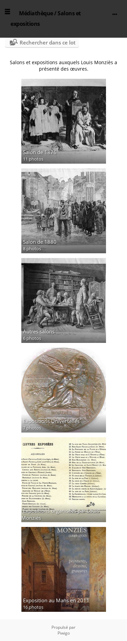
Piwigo (64, 633)
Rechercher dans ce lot (48, 42)
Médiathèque (36, 13)
